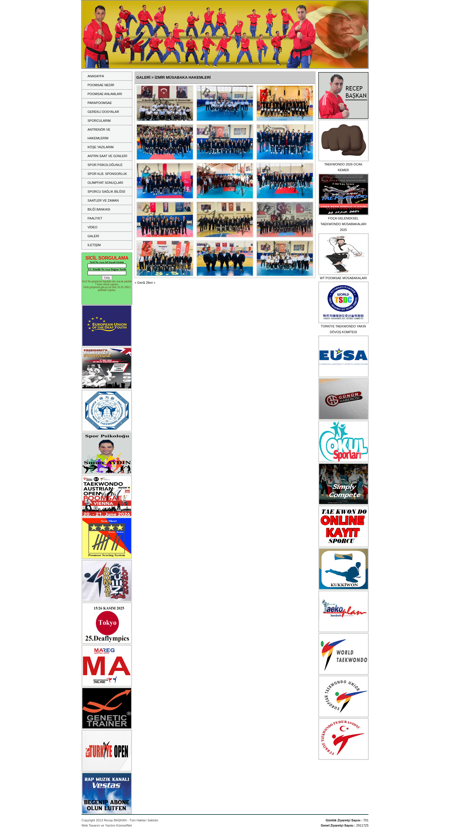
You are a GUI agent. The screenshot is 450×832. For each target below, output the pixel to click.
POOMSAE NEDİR (101, 85)
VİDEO (92, 227)
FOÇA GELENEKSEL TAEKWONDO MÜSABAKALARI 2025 (343, 224)
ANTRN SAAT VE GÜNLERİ (107, 156)
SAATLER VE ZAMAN (103, 200)
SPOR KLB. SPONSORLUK (107, 173)
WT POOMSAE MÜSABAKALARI (343, 278)
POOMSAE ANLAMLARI (105, 94)
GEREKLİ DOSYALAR (103, 111)
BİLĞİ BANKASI (99, 209)
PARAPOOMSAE (100, 103)
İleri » (151, 282)
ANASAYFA (96, 76)
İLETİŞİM (94, 245)
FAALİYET (95, 218)
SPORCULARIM (99, 120)
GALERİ (93, 236)
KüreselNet (124, 825)
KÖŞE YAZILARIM (101, 147)
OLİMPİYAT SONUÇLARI (105, 182)
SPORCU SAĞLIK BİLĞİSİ (106, 191)
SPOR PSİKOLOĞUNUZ (105, 165)
